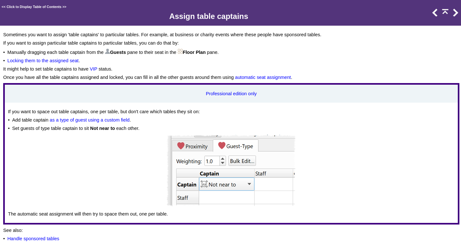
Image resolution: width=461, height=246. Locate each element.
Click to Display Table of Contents (33, 7)
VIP (93, 69)
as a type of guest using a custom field (89, 120)
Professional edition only (231, 93)
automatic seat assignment (263, 77)
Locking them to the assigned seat (42, 60)
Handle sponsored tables (33, 238)
